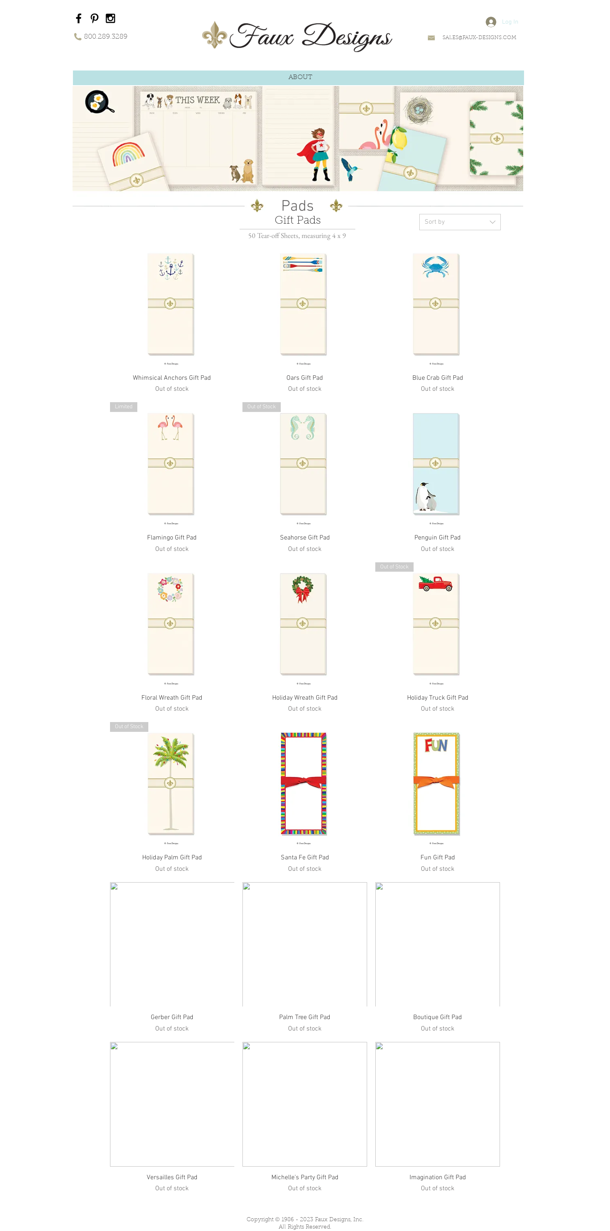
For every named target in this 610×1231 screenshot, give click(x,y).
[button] (300, 78)
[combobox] (460, 222)
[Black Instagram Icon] (110, 18)
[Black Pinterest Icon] (94, 18)
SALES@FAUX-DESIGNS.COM (479, 37)
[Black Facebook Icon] (78, 18)
